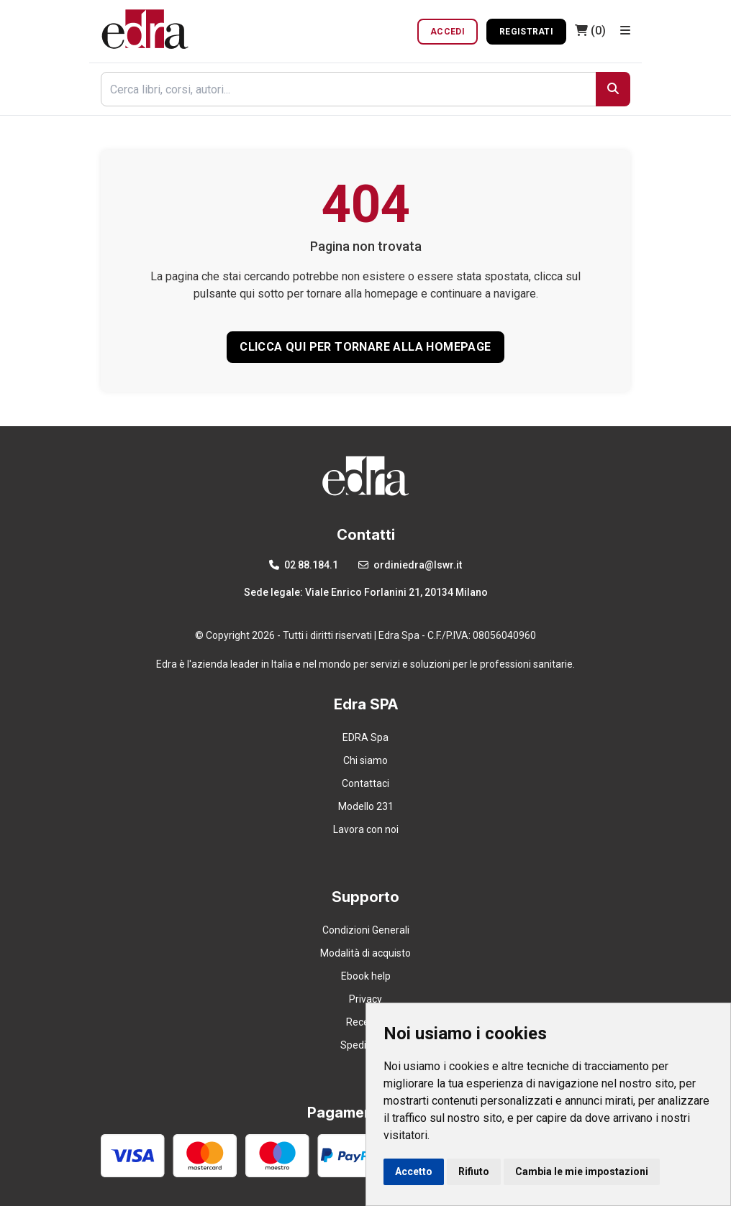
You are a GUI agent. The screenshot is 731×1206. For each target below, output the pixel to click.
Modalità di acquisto (365, 953)
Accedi (447, 32)
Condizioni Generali (365, 930)
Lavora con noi (366, 829)
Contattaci (365, 783)
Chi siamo (365, 760)
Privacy (365, 999)
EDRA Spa (365, 737)
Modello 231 (366, 806)
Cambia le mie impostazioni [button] (581, 1171)
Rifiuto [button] (473, 1171)
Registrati (526, 32)
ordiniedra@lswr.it (410, 565)
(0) (590, 30)
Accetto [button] (413, 1171)
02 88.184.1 (303, 565)
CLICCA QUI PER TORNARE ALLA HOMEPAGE (365, 347)
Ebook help (366, 976)
